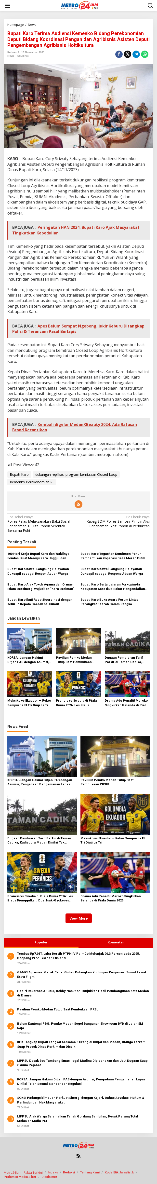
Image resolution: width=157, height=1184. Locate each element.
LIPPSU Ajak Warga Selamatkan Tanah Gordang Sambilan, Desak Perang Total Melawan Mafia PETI (77, 1119)
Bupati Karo (19, 474)
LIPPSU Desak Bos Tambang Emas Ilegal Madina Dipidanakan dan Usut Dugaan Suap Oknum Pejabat (82, 1063)
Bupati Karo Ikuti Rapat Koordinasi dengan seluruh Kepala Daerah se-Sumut (40, 602)
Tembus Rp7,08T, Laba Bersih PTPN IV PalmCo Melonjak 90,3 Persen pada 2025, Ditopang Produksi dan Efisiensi (78, 956)
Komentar (116, 942)
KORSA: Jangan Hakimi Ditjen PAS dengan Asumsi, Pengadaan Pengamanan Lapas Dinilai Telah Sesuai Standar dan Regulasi (28, 660)
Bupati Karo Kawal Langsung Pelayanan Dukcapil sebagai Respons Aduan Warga (111, 571)
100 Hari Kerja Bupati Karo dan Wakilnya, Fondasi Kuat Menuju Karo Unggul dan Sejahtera (38, 556)
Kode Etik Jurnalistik (119, 1172)
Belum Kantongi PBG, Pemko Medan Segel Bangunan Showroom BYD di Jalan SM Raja (80, 1026)
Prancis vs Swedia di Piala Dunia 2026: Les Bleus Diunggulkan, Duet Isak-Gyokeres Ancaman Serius (76, 703)
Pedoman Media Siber (20, 1177)
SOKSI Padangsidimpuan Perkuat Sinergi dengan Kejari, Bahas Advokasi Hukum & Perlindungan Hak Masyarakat (80, 1100)
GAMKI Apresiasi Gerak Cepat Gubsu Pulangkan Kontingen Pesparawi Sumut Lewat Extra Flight (81, 974)
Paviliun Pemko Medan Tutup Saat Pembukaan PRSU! (74, 660)
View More (78, 918)
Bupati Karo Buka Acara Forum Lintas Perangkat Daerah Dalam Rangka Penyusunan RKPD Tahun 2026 (109, 602)
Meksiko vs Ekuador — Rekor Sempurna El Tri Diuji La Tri (29, 703)
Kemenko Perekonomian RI (31, 482)
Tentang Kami (90, 1172)
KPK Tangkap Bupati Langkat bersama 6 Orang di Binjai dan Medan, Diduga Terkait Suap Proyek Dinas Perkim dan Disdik (80, 1044)
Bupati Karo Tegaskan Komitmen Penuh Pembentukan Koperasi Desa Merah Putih (112, 556)
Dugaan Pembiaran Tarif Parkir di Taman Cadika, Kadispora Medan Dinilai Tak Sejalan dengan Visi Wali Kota (127, 660)
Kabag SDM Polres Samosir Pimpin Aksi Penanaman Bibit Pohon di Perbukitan (115, 521)
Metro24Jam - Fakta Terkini (23, 1172)
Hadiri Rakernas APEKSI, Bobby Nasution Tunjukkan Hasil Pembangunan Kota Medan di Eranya (83, 993)
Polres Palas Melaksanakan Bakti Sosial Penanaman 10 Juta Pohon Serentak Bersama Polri (41, 524)
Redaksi (69, 1172)
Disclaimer (49, 1177)
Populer (41, 942)
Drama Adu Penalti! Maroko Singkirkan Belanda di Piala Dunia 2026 (126, 703)
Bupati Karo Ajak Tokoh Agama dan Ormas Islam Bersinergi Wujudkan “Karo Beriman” (40, 587)
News (10, 55)
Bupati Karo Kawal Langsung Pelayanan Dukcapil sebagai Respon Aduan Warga (38, 571)
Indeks (53, 1172)
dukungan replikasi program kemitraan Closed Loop (76, 474)
